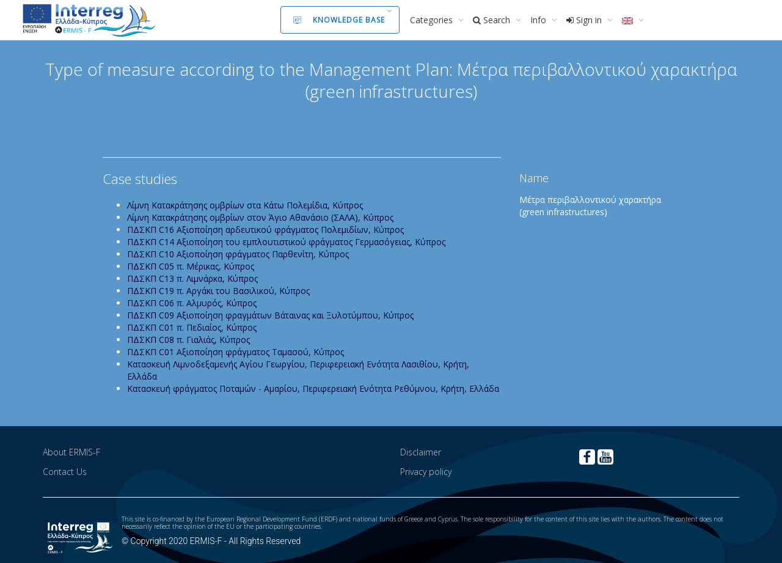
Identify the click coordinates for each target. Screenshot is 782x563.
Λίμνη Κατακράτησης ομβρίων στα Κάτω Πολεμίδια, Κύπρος (245, 205)
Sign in (585, 20)
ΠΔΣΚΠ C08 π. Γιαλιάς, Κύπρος (188, 339)
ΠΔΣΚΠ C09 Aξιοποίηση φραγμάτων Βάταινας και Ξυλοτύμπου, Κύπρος (270, 315)
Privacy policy (425, 471)
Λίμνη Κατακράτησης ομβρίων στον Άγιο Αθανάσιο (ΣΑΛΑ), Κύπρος (260, 217)
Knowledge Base (339, 20)
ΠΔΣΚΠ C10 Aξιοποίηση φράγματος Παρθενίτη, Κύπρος (238, 254)
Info (539, 20)
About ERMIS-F (71, 452)
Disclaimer (420, 452)
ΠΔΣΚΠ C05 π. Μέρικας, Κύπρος (190, 266)
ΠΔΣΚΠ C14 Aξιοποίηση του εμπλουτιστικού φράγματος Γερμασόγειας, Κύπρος (286, 242)
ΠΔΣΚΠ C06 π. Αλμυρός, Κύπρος (192, 303)
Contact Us (65, 471)
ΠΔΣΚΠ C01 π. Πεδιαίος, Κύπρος (192, 327)
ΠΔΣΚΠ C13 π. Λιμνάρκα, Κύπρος (192, 278)
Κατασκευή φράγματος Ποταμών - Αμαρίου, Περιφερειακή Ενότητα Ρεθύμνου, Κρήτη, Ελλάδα (313, 388)
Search (493, 20)
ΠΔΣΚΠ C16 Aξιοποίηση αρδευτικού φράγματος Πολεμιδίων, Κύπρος (265, 229)
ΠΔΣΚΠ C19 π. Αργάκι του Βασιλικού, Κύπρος (218, 290)
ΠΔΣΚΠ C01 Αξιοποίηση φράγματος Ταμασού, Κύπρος (235, 352)
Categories (432, 20)
